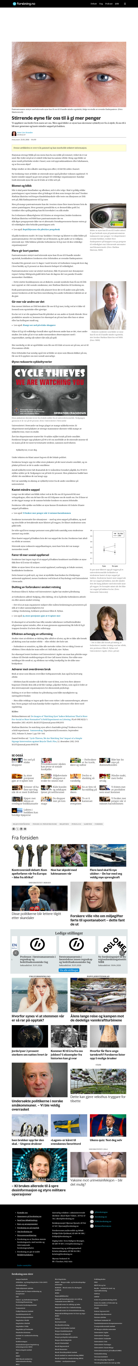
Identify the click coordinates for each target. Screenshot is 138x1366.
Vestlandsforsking (100, 1354)
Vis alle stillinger (69, 970)
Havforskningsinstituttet (24, 1317)
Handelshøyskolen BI (23, 1314)
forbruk (99, 824)
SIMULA (97, 1294)
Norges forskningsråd (63, 1334)
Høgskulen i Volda (22, 1326)
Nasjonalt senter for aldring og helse (67, 1304)
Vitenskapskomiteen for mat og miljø (107, 1363)
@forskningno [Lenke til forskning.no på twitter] (101, 1212)
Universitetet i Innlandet (102, 1338)
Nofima (57, 1319)
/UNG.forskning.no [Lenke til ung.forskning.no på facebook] (103, 1221)
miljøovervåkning (21, 824)
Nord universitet (60, 1322)
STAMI (96, 1308)
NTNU (57, 1293)
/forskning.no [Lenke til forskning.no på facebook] (101, 1217)
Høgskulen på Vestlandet (24, 1329)
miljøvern (64, 824)
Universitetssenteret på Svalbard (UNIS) (108, 1350)
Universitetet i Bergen (101, 1335)
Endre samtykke (24, 1265)
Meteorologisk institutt (24, 1350)
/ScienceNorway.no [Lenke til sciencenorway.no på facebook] (103, 1226)
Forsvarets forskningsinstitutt (26, 1305)
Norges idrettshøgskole (63, 1340)
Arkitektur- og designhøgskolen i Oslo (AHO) (31, 1282)
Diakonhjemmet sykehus (24, 1288)
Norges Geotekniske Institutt (65, 1328)
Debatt (94, 4)
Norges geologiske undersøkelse (66, 1337)
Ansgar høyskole (22, 1279)
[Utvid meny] (125, 4)
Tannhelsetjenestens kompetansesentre (108, 1323)
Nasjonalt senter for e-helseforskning (68, 1307)
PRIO (96, 1282)
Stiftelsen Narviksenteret (102, 1314)
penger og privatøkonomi (45, 824)
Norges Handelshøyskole (63, 1331)
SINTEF (96, 1297)
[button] (122, 953)
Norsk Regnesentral (62, 1346)
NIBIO (18, 1356)
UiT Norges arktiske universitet (105, 1329)
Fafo (17, 1297)
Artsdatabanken (21, 1285)
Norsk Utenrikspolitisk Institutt (66, 1352)
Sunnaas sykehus (100, 1317)
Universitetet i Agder (101, 1332)
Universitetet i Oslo (100, 1341)
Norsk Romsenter (61, 1349)
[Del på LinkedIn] (21, 829)
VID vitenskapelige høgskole (104, 1360)
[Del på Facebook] (13, 829)
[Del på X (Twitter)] (17, 829)
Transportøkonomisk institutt (104, 1326)
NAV (17, 1353)
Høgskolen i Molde (22, 1320)
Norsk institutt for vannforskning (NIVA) (69, 1358)
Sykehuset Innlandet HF (102, 1320)
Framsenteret (20, 1308)
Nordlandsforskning (62, 1325)
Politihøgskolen (99, 1279)
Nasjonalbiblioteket (61, 1296)
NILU (17, 1364)
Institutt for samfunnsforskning (27, 1335)
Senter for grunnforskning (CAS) (105, 1300)
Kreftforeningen (21, 1341)
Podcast (109, 4)
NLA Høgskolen (60, 1279)
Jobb (117, 4)
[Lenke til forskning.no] (48, 2)
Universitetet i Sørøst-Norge (103, 1347)
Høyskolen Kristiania (23, 1332)
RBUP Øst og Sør (100, 1285)
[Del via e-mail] (25, 829)
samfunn (88, 824)
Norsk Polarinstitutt (62, 1343)
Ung (101, 4)
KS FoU (18, 1338)
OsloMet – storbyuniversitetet (65, 1361)
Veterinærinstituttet (101, 1357)
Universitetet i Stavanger (102, 1344)
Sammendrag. (36, 730)
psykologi (76, 824)
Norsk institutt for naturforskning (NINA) (69, 1355)
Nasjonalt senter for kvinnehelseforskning (70, 1310)
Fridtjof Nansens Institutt (24, 1311)
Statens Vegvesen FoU (101, 1311)
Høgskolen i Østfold (23, 1323)
